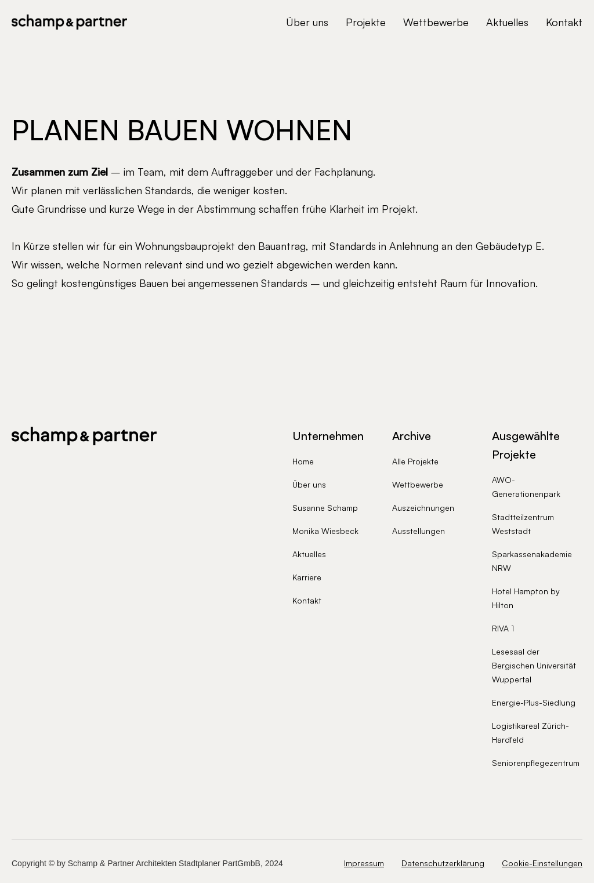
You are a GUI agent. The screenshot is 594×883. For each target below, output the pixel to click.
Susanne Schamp (325, 508)
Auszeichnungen (423, 508)
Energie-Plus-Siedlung (533, 702)
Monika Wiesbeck (325, 531)
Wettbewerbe (436, 22)
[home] (69, 22)
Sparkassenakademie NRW (532, 561)
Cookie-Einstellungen (542, 863)
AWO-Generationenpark (526, 487)
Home (303, 461)
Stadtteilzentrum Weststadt (523, 524)
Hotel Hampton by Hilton (526, 598)
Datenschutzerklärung (442, 863)
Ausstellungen (418, 531)
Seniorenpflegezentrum (535, 763)
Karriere (306, 577)
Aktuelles (507, 22)
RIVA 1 (503, 628)
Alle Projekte (415, 461)
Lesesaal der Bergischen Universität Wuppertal (534, 665)
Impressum (364, 863)
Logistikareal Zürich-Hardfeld (530, 732)
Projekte (366, 22)
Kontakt (564, 22)
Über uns (307, 22)
